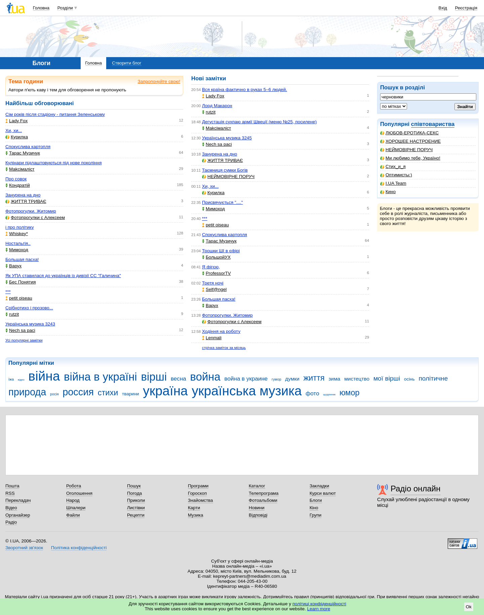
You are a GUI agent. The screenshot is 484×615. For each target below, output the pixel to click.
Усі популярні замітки (24, 340)
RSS (10, 493)
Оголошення (79, 493)
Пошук (134, 485)
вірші (154, 376)
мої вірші (386, 378)
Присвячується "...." (222, 202)
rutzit (12, 314)
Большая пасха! (22, 259)
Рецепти (136, 515)
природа (27, 392)
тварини (130, 393)
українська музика (246, 391)
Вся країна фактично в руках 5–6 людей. (244, 89)
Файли (73, 515)
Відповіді (258, 515)
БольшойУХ (216, 257)
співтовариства (433, 124)
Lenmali (211, 337)
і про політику (19, 227)
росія (54, 394)
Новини (257, 507)
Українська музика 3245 (227, 137)
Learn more (318, 608)
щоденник (329, 394)
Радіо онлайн (416, 488)
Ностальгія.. (18, 243)
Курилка (16, 136)
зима (334, 379)
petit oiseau (18, 298)
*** (8, 291)
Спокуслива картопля (27, 146)
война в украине (246, 379)
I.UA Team (393, 183)
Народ (73, 500)
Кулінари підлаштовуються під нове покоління (53, 162)
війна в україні (100, 376)
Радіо (11, 522)
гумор (276, 379)
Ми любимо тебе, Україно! (410, 158)
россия (78, 392)
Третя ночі (213, 282)
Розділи (65, 7)
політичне (433, 378)
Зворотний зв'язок (24, 547)
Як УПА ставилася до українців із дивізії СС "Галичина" (63, 275)
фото (312, 393)
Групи (315, 515)
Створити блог (126, 62)
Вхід (443, 7)
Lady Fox (16, 120)
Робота (73, 485)
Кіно (314, 507)
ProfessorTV (216, 273)
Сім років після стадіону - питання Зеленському (55, 114)
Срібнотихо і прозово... (29, 307)
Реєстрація (466, 7)
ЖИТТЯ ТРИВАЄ (25, 201)
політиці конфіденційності (319, 603)
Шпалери (75, 507)
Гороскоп (197, 493)
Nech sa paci (20, 330)
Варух (13, 265)
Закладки (319, 485)
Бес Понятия (20, 281)
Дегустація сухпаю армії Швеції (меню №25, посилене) (259, 121)
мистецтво (356, 379)
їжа (11, 379)
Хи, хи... (13, 130)
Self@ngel (214, 289)
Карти (194, 507)
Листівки (136, 507)
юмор (349, 392)
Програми (198, 485)
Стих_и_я (393, 166)
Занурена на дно (23, 194)
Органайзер (17, 515)
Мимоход (16, 249)
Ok (469, 606)
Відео (11, 507)
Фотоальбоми (263, 500)
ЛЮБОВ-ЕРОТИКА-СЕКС (409, 132)
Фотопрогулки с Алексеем (35, 217)
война (205, 376)
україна (165, 391)
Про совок (16, 178)
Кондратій (17, 185)
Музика (195, 515)
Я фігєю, (211, 266)
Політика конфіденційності (79, 547)
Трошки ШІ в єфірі (221, 250)
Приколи (136, 500)
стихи (108, 392)
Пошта (12, 485)
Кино (388, 191)
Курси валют (323, 493)
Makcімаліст (20, 169)
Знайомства (200, 500)
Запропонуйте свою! (159, 81)
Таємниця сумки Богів (225, 170)
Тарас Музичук (22, 153)
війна (44, 376)
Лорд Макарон (217, 105)
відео (21, 379)
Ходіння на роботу (221, 331)
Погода (134, 493)
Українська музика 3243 (30, 323)
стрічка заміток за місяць (224, 348)
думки (292, 379)
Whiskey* (16, 233)
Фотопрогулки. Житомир (30, 211)
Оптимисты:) (396, 174)
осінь (409, 379)
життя (314, 378)
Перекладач (18, 500)
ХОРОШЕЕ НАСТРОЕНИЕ (410, 141)
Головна (41, 7)
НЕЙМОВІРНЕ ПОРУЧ (406, 149)
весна (178, 379)
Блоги (316, 500)
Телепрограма (264, 493)
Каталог (257, 485)
